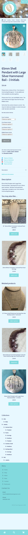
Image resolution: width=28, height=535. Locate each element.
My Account (7, 484)
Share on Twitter (8, 158)
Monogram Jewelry (8, 153)
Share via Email (8, 163)
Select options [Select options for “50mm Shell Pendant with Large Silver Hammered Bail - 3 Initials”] (14, 403)
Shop (5, 472)
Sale (5, 457)
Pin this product (8, 162)
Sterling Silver (8, 449)
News (5, 478)
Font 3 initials (5, 117)
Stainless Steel (9, 443)
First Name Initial (6, 122)
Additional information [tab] (8, 174)
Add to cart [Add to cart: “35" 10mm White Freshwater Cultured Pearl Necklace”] (14, 233)
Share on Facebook (9, 160)
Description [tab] (5, 169)
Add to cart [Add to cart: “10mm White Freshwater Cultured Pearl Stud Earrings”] (14, 275)
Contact (6, 481)
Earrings (9, 435)
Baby (6, 421)
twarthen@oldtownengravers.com (11, 494)
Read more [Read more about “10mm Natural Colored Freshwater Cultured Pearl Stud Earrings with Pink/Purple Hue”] (14, 362)
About (5, 475)
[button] (24, 26)
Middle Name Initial (7, 132)
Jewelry (9, 20)
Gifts (5, 419)
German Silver (8, 427)
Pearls (13, 20)
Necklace (9, 438)
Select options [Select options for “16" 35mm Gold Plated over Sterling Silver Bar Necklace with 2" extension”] (14, 320)
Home (4, 20)
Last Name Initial (6, 127)
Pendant (18, 20)
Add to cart (6, 140)
